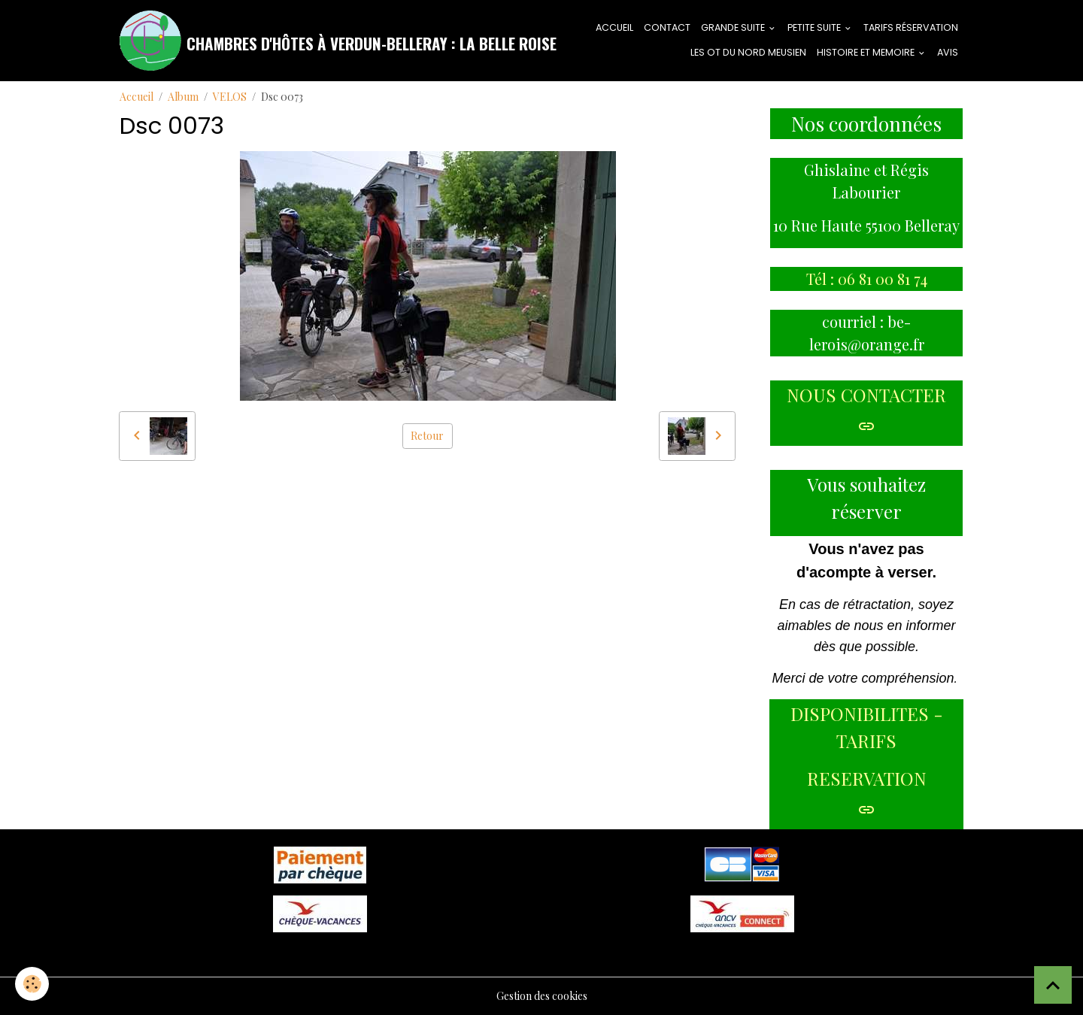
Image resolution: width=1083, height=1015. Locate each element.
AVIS (947, 52)
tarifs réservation (910, 27)
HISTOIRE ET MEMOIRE (867, 52)
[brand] (307, 41)
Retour (427, 436)
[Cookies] (32, 984)
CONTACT (667, 27)
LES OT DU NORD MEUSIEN (748, 52)
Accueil (136, 96)
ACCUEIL (614, 27)
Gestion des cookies (541, 996)
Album (183, 96)
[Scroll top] (1053, 985)
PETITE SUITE (815, 27)
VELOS (230, 96)
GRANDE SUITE (734, 27)
